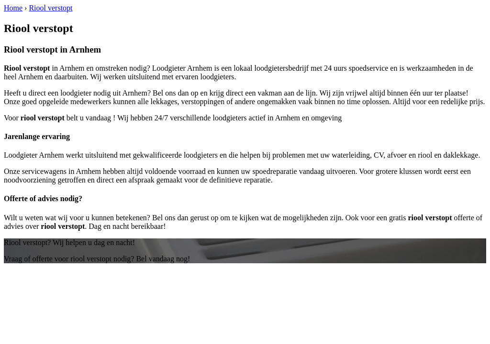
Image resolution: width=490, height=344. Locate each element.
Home (13, 8)
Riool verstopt (50, 8)
